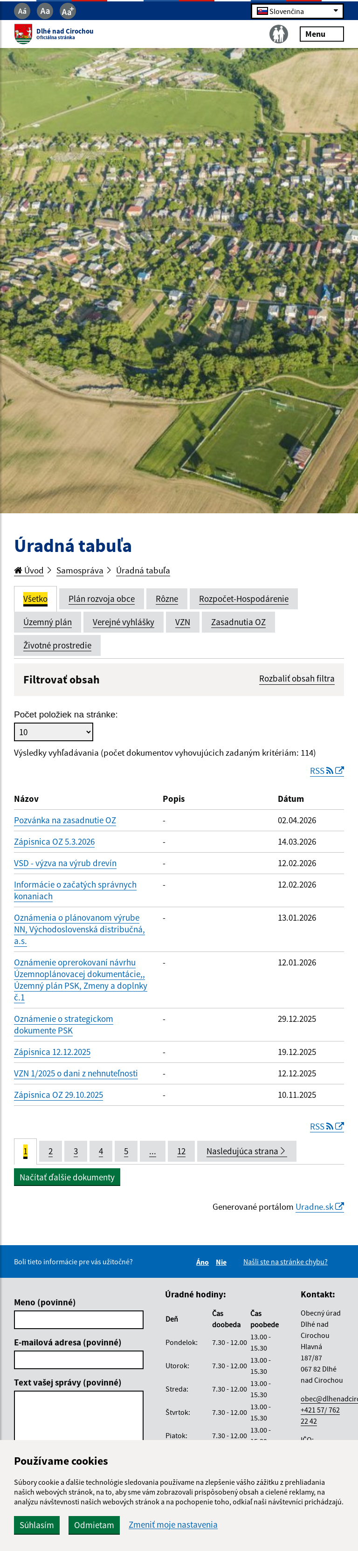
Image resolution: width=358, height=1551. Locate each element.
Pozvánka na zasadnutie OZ (65, 820)
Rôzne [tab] (167, 598)
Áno (204, 1262)
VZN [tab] (182, 621)
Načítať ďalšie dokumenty (67, 1177)
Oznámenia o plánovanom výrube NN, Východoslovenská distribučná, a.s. (79, 929)
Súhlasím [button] (37, 1524)
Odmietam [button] (94, 1524)
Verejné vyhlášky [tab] (123, 621)
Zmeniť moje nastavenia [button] (173, 1524)
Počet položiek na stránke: (66, 714)
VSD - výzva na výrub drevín (65, 863)
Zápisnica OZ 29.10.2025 (58, 1094)
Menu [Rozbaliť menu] (321, 33)
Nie (222, 1262)
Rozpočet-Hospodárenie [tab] (244, 598)
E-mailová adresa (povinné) (68, 1342)
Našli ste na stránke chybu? (285, 1261)
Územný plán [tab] (47, 621)
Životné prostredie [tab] (57, 645)
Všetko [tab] (35, 598)
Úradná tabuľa (143, 570)
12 (181, 1151)
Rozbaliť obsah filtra (297, 678)
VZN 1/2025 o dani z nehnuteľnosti (76, 1073)
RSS (327, 770)
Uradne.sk (320, 1206)
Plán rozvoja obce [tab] (102, 598)
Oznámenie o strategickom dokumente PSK (63, 1024)
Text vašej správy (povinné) (68, 1382)
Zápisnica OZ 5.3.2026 (54, 841)
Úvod (29, 570)
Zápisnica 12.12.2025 (52, 1051)
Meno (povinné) (45, 1302)
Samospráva (79, 570)
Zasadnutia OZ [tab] (238, 621)
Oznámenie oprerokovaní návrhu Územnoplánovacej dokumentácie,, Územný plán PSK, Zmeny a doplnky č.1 (80, 980)
